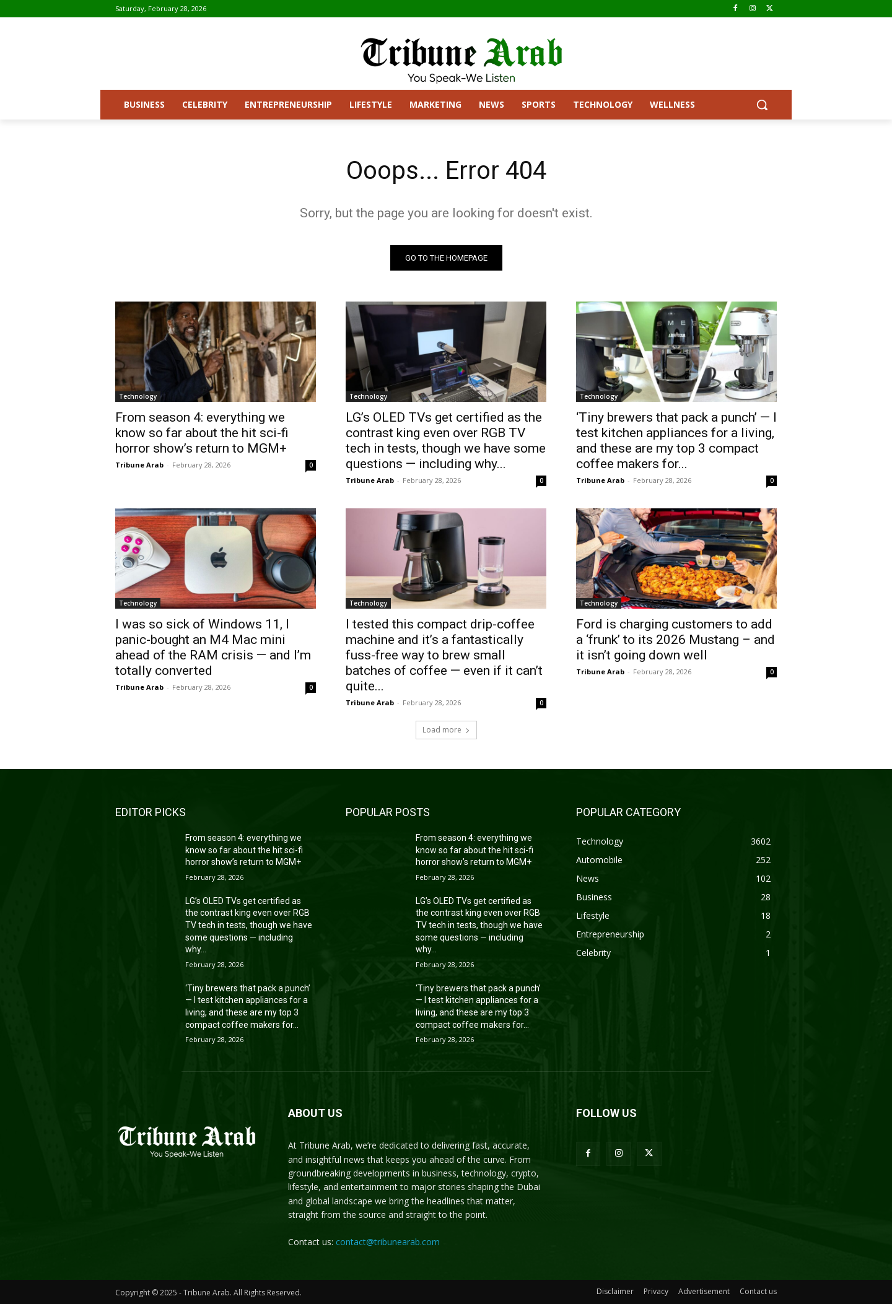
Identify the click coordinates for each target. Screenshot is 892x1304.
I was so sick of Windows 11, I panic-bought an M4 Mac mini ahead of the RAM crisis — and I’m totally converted (213, 647)
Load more (446, 729)
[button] (762, 105)
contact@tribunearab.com (388, 1242)
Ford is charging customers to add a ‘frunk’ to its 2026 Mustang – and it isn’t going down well (675, 640)
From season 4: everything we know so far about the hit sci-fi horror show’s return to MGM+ (202, 433)
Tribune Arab (139, 464)
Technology (138, 396)
